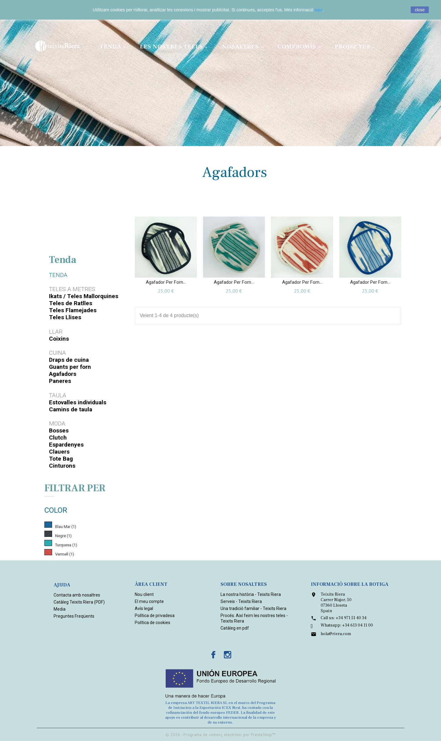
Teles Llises (65, 317)
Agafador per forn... (166, 282)
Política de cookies (152, 622)
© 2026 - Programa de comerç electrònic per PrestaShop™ (220, 734)
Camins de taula (70, 409)
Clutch (58, 437)
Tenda (114, 47)
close (420, 9)
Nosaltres (243, 47)
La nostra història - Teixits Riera (251, 594)
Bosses (59, 430)
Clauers (59, 451)
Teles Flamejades (72, 310)
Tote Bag (61, 458)
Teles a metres (72, 289)
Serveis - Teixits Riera (241, 601)
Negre (63, 535)
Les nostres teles (174, 47)
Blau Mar (65, 526)
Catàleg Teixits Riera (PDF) (79, 602)
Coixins (59, 338)
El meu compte (149, 601)
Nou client (144, 594)
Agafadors (62, 373)
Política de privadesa (155, 615)
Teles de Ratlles (70, 303)
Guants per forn (70, 366)
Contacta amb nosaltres (77, 595)
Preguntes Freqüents (74, 616)
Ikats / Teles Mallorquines (83, 296)
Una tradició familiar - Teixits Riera (253, 608)
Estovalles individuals (77, 402)
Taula (57, 395)
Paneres (60, 380)
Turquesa (66, 545)
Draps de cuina (69, 359)
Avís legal (144, 608)
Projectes (356, 47)
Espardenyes (66, 444)
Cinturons (62, 465)
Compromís (299, 47)
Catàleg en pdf (235, 628)
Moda (57, 423)
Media (60, 609)
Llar (55, 331)
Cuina (57, 352)
